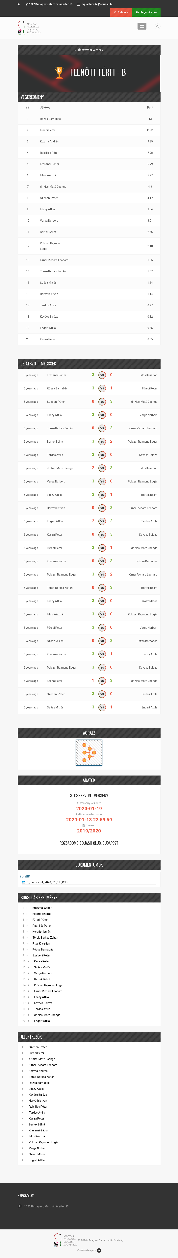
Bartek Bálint (48, 232)
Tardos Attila (48, 305)
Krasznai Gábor (49, 164)
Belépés (121, 12)
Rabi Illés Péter (49, 152)
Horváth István (49, 294)
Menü (142, 26)
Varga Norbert (49, 220)
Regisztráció (146, 12)
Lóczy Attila (47, 209)
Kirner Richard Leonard (54, 260)
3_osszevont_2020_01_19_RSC (47, 882)
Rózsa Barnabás (50, 118)
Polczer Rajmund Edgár (51, 246)
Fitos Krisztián (49, 175)
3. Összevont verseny (89, 795)
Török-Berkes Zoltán (53, 271)
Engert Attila (48, 328)
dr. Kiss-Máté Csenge (53, 186)
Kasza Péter (47, 339)
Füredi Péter (47, 130)
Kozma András (49, 141)
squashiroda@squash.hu (97, 4)
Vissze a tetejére (89, 1250)
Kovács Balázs (49, 316)
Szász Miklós (48, 282)
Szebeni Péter (49, 198)
